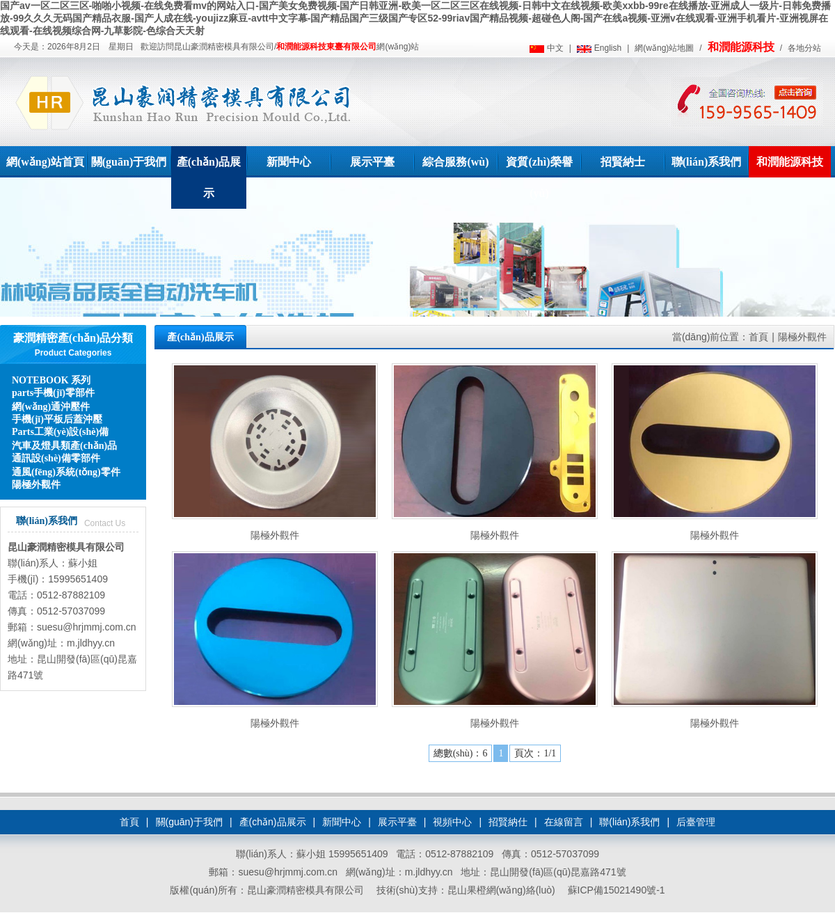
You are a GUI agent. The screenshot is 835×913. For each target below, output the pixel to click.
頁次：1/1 (535, 753)
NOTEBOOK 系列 (51, 380)
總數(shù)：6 (461, 753)
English (607, 48)
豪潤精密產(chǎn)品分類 (73, 338)
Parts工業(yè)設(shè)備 (60, 432)
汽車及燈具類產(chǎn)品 (64, 445)
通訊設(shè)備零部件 (56, 458)
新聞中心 (289, 162)
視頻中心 (452, 821)
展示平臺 (372, 162)
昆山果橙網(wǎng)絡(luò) (501, 890)
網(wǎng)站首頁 (45, 162)
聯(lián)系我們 (706, 162)
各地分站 (804, 48)
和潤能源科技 (741, 47)
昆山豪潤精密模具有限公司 (66, 547)
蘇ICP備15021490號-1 (616, 890)
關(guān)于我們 (128, 162)
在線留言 (563, 821)
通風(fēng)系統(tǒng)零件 (66, 472)
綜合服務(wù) (455, 162)
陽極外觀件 (36, 484)
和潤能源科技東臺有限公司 (326, 46)
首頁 (758, 336)
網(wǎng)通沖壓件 (51, 407)
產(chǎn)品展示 (209, 177)
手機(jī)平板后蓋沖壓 (57, 419)
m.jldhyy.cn (91, 643)
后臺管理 (695, 821)
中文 (555, 48)
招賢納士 (623, 162)
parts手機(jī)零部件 (53, 393)
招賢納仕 (507, 821)
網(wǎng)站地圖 (664, 48)
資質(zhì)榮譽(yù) (539, 177)
